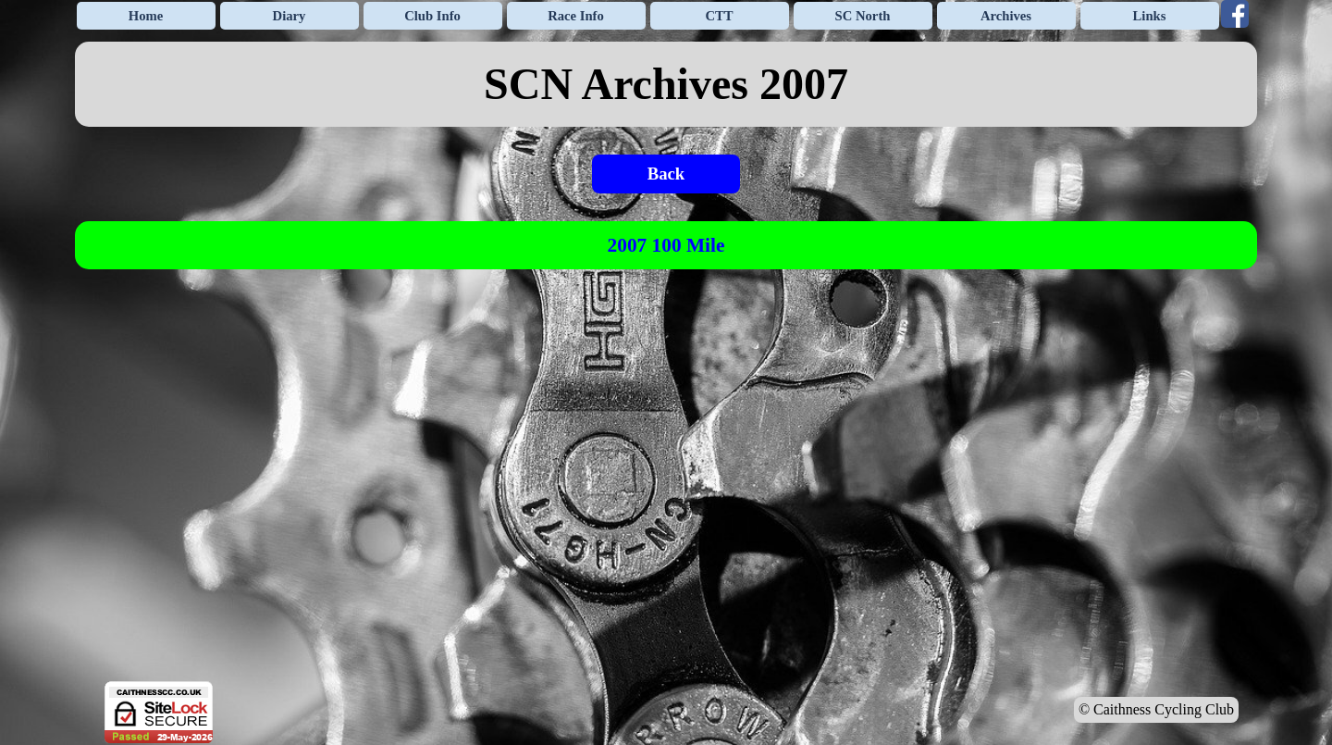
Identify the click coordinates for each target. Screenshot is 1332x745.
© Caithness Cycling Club (1156, 709)
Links (1149, 15)
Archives (1005, 15)
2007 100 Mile (666, 245)
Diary (289, 15)
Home (146, 15)
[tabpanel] (666, 84)
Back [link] (666, 173)
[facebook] (1235, 14)
